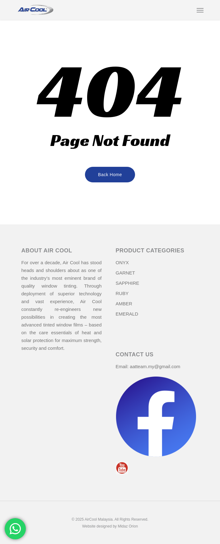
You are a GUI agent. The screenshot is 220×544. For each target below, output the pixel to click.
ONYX (122, 262)
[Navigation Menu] (200, 10)
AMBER (124, 303)
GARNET (125, 272)
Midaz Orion (128, 526)
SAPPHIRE (127, 283)
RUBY (122, 293)
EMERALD (127, 314)
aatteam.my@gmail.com (155, 366)
